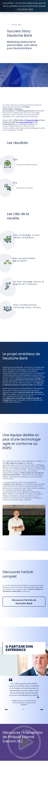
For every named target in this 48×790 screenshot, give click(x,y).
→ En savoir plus (24, 9)
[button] (6, 710)
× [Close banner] (44, 6)
